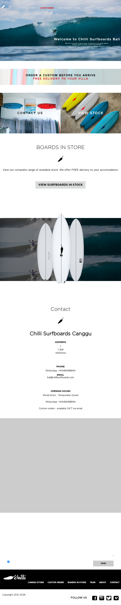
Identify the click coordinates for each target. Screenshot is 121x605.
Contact (99, 8)
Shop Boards (64, 8)
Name (10, 526)
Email (11, 536)
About (88, 8)
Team (77, 8)
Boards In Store (77, 582)
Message (11, 547)
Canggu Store (28, 8)
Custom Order (56, 582)
